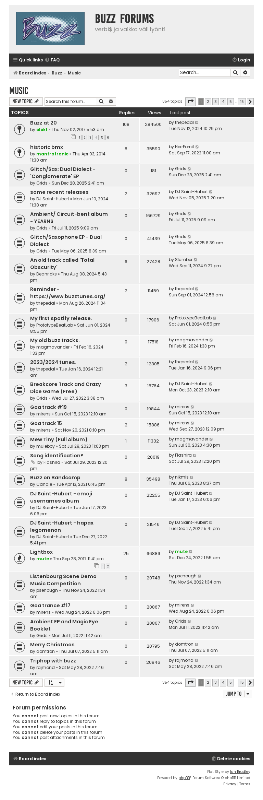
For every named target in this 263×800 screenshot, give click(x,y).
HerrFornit (184, 147)
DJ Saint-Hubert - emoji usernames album (61, 497)
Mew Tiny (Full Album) (59, 439)
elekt (42, 129)
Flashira (51, 462)
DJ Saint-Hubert (52, 199)
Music (18, 90)
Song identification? (57, 455)
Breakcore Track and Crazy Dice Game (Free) (65, 388)
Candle (44, 484)
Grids (42, 183)
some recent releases (59, 192)
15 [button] (242, 101)
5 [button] (230, 101)
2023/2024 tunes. (53, 362)
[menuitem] (52, 60)
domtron (45, 651)
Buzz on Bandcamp (55, 477)
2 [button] (208, 101)
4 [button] (223, 101)
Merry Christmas (52, 644)
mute (42, 559)
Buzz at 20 (43, 122)
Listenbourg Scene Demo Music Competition (63, 580)
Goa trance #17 (50, 605)
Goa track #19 (48, 407)
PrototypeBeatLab (54, 325)
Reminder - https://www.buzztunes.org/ (67, 293)
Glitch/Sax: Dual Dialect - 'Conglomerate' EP (63, 173)
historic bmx (46, 147)
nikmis (182, 477)
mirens (43, 414)
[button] (190, 101)
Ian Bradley (240, 771)
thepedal (184, 122)
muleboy (45, 446)
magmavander (53, 347)
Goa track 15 (46, 423)
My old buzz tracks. (55, 340)
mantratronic (52, 154)
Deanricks (46, 274)
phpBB (184, 777)
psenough (47, 590)
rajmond (45, 667)
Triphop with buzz (53, 660)
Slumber (183, 259)
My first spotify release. (61, 318)
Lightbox (41, 552)
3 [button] (215, 101)
